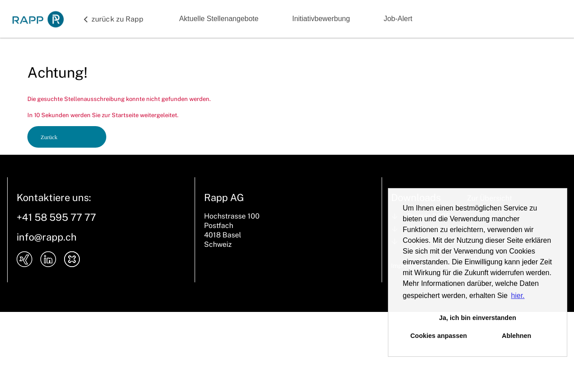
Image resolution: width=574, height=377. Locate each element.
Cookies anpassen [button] (438, 335)
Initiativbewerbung (321, 18)
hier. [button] (518, 295)
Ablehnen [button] (516, 335)
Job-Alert (397, 18)
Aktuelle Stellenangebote (218, 18)
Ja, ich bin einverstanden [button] (477, 317)
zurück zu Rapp (117, 19)
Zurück (49, 137)
